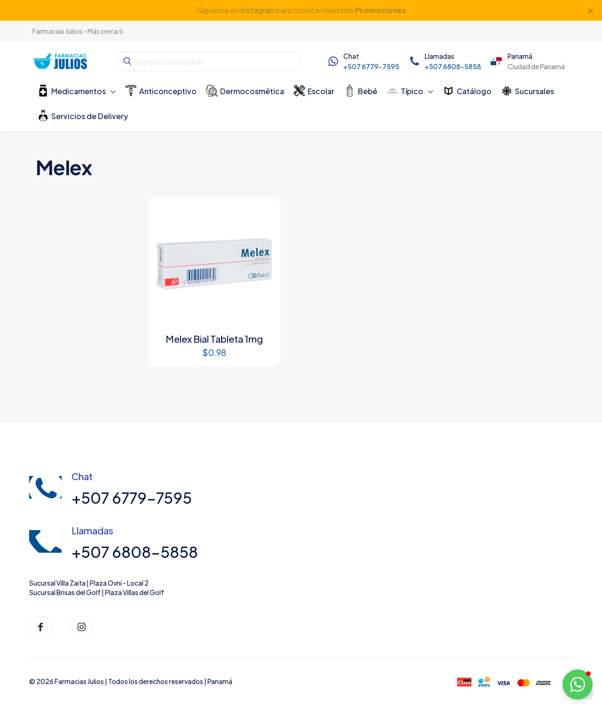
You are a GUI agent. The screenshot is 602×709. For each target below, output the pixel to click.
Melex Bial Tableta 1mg (214, 339)
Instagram (257, 10)
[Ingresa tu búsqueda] (208, 61)
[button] (577, 684)
